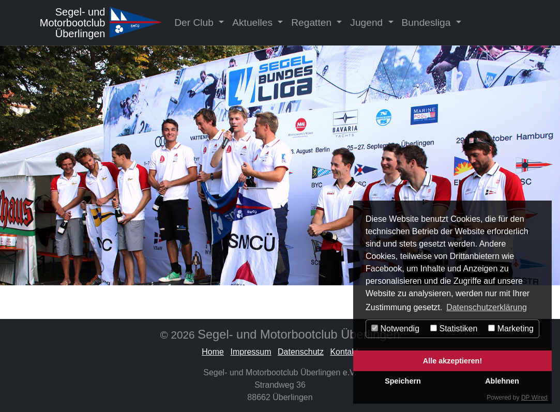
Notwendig (395, 328)
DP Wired (534, 397)
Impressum (250, 351)
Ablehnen (502, 381)
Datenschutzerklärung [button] (486, 307)
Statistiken (453, 328)
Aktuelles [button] (253, 22)
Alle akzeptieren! (452, 361)
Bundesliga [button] (427, 22)
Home (213, 351)
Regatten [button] (312, 22)
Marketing (511, 328)
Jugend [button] (367, 22)
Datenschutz (301, 351)
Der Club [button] (195, 22)
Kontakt (344, 351)
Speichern (403, 381)
